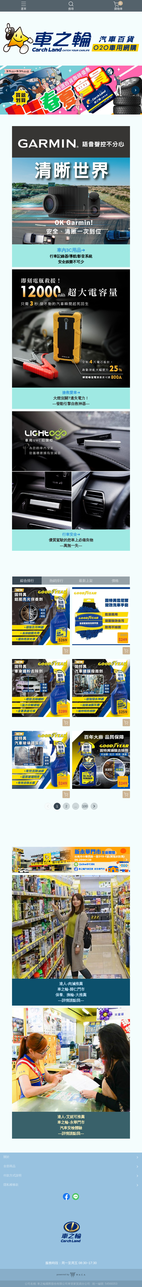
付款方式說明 (12, 1175)
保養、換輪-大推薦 (71, 995)
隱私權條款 (11, 1184)
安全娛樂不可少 (71, 262)
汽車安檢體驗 (71, 1128)
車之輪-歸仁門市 (70, 989)
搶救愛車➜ (71, 393)
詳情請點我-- (72, 1000)
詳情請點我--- (73, 1133)
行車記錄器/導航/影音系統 (71, 256)
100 (84, 806)
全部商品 (9, 1166)
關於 (6, 1157)
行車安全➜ (71, 534)
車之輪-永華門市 (70, 1122)
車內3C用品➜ (71, 250)
